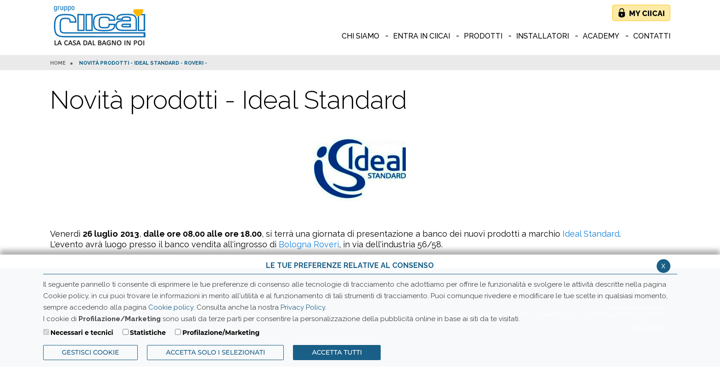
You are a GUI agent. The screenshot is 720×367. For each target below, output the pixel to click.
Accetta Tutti (337, 352)
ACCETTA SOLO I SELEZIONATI (215, 352)
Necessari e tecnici (82, 332)
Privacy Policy (303, 307)
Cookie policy (170, 307)
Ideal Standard (590, 234)
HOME (58, 63)
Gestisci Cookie (90, 352)
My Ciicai (647, 13)
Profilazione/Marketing (220, 332)
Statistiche (148, 332)
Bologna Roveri (309, 244)
